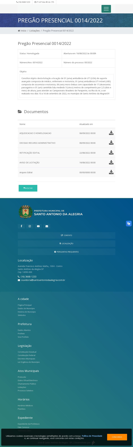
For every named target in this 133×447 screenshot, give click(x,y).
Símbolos (22, 315)
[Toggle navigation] (106, 9)
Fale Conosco (23, 427)
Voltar (28, 188)
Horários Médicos (25, 405)
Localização (66, 243)
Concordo (117, 437)
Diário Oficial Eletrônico (28, 380)
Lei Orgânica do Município (29, 362)
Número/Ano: (26, 62)
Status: (23, 53)
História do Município (27, 312)
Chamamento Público (27, 383)
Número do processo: (74, 62)
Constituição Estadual (27, 352)
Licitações (34, 30)
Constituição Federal (26, 355)
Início (22, 30)
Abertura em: (70, 53)
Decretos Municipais (26, 358)
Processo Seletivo (25, 390)
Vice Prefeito (23, 337)
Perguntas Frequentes (66, 252)
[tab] (20, 119)
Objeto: (23, 71)
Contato (66, 235)
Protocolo (22, 377)
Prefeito (21, 333)
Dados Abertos (24, 330)
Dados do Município (26, 308)
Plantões (21, 409)
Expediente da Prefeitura (28, 424)
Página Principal (25, 305)
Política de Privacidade (92, 436)
